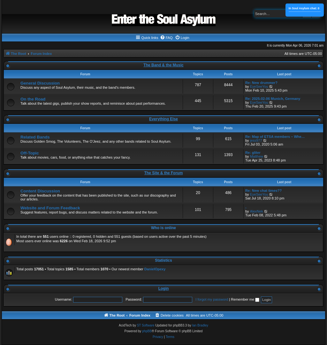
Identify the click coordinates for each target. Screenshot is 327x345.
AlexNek (256, 211)
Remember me (245, 299)
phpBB (147, 331)
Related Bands (35, 137)
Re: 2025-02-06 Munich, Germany (272, 99)
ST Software (146, 325)
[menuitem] (166, 37)
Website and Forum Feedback (50, 208)
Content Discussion (40, 191)
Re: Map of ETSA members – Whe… (275, 137)
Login (163, 288)
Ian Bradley (200, 325)
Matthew (256, 156)
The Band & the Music (163, 65)
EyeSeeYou (259, 86)
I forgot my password (211, 299)
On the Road (32, 99)
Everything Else (163, 119)
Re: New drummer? (261, 83)
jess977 (256, 140)
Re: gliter (253, 152)
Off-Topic (29, 153)
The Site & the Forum (163, 173)
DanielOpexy (155, 269)
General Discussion (40, 83)
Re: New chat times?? (263, 190)
